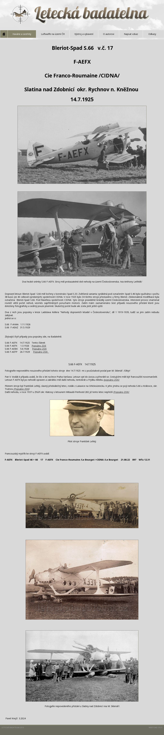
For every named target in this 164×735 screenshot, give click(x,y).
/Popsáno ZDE (21, 388)
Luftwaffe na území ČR (53, 34)
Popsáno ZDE (39, 345)
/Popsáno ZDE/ (121, 392)
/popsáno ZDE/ (111, 379)
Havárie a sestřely (22, 34)
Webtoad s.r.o (155, 727)
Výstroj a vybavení (83, 34)
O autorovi (108, 34)
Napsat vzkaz (131, 34)
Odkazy (152, 34)
